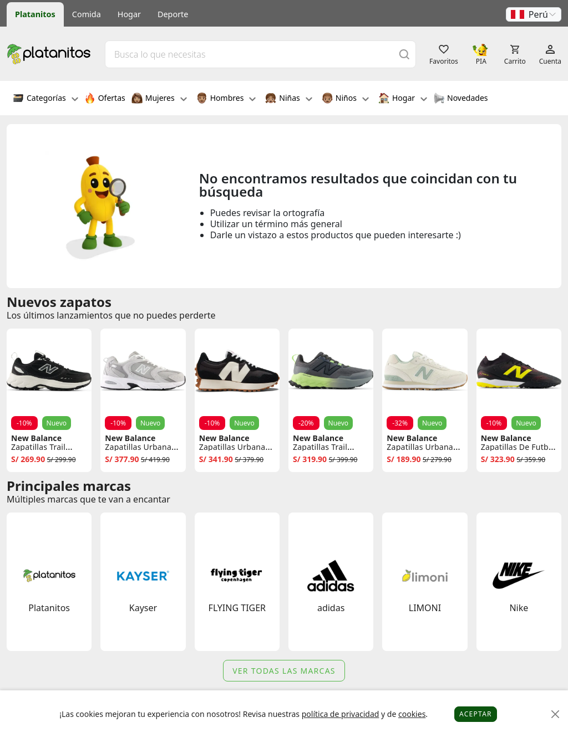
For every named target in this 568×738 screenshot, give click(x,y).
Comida (86, 14)
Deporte (173, 14)
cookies (411, 714)
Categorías (45, 99)
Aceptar (475, 714)
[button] (533, 14)
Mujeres (159, 99)
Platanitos (35, 14)
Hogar (129, 14)
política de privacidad (340, 714)
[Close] (555, 714)
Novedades (460, 99)
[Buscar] (404, 54)
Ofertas (104, 99)
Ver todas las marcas (284, 670)
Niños (345, 99)
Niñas (288, 99)
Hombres (226, 99)
